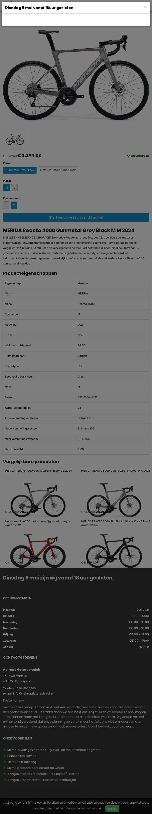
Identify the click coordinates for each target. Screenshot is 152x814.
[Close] (145, 7)
